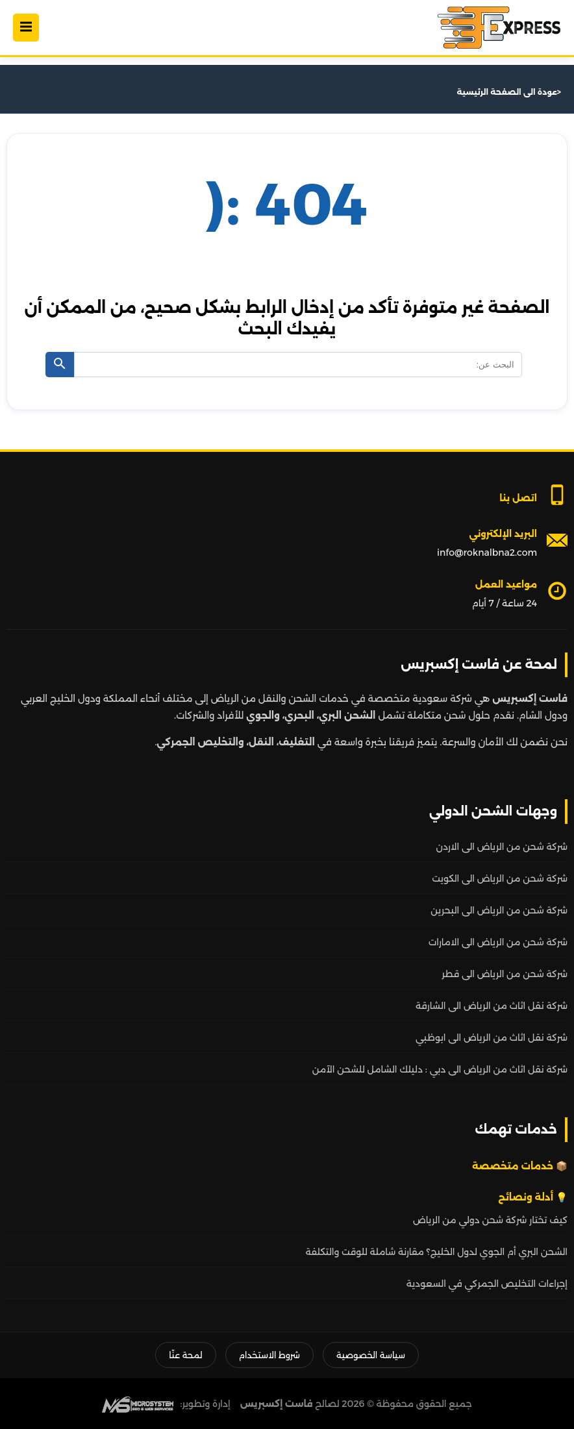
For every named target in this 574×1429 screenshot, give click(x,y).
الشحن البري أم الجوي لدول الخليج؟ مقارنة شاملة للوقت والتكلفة (437, 1252)
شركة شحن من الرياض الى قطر (505, 974)
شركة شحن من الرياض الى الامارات (498, 942)
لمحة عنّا (185, 1355)
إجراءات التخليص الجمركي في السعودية (487, 1283)
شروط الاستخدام (269, 1355)
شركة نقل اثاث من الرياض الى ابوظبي (492, 1037)
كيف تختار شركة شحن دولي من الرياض (490, 1220)
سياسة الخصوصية (370, 1355)
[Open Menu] (26, 28)
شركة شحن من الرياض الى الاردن (502, 846)
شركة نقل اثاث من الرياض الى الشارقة (492, 1006)
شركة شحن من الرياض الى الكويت (500, 878)
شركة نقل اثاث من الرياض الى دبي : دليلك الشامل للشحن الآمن (440, 1069)
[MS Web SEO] (137, 1404)
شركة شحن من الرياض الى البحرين (499, 910)
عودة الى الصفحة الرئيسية (507, 92)
